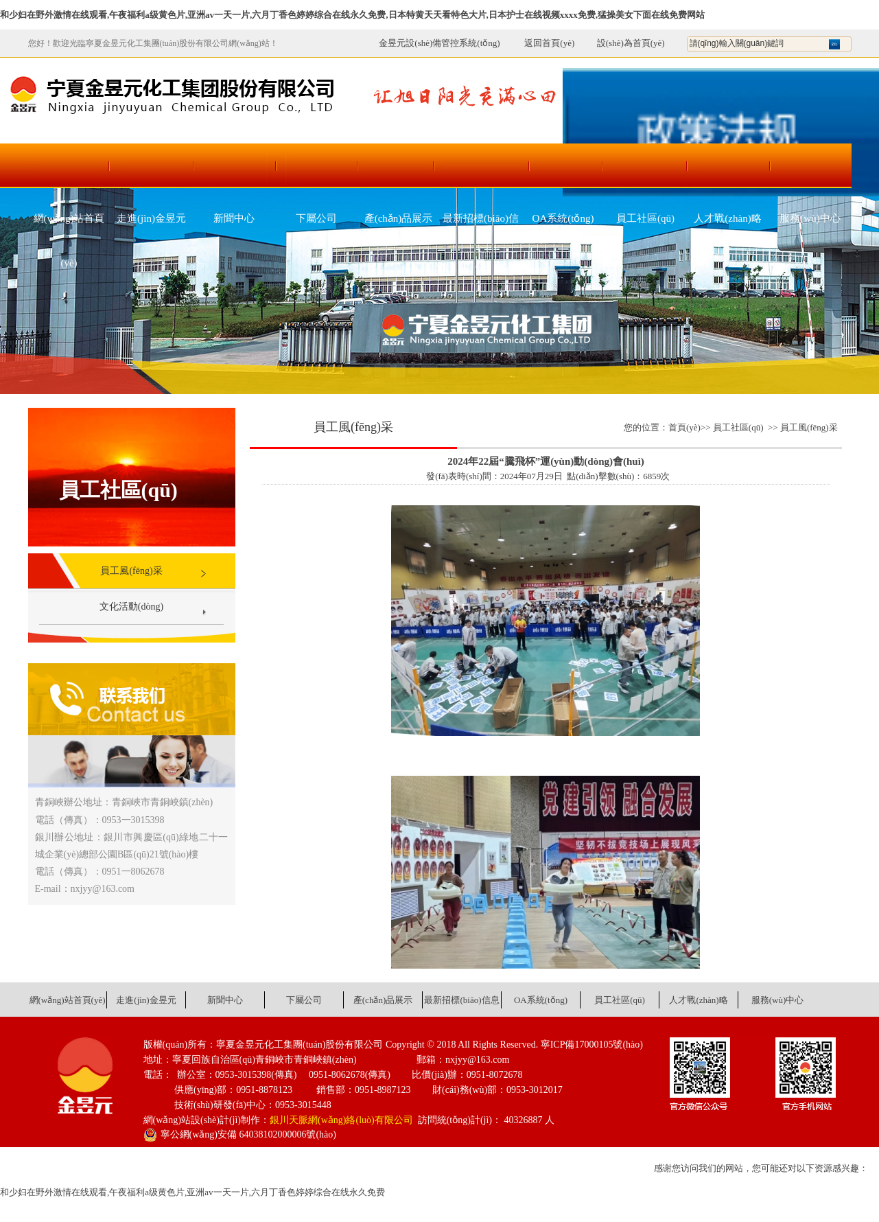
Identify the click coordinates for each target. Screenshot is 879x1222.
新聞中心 (234, 218)
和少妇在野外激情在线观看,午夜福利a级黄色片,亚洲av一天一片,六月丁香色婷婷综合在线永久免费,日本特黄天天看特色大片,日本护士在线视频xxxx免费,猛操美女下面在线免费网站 (352, 15)
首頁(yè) (684, 427)
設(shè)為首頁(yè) (631, 43)
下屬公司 (316, 218)
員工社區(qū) (645, 218)
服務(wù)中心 (810, 218)
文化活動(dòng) (131, 606)
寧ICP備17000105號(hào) (592, 1044)
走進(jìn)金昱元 (151, 218)
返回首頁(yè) (542, 43)
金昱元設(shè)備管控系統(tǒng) (439, 43)
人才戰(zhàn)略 (727, 218)
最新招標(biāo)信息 (481, 227)
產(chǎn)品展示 (398, 218)
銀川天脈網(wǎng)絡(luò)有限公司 (341, 1120)
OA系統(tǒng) (563, 218)
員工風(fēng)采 (131, 571)
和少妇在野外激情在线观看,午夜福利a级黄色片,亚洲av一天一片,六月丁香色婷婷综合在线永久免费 (192, 1192)
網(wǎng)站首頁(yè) (69, 227)
